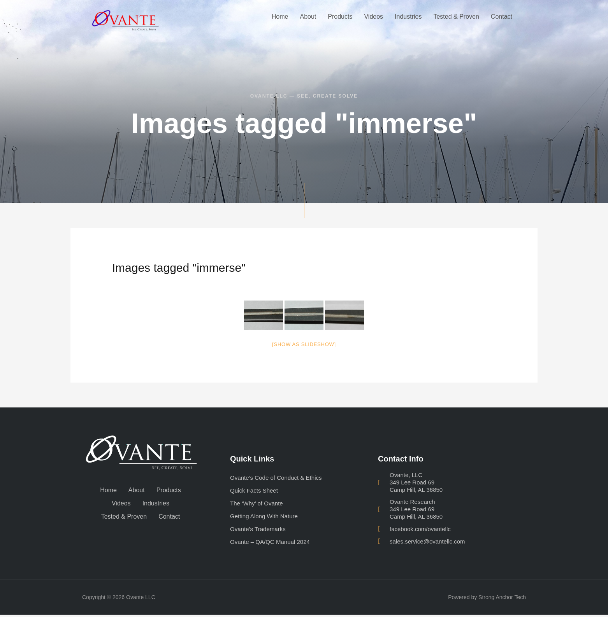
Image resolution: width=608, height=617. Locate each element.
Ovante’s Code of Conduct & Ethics (279, 477)
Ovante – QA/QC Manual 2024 (272, 543)
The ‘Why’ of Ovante (258, 504)
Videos (373, 16)
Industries (408, 16)
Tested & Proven (456, 16)
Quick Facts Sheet (255, 491)
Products (340, 16)
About (308, 16)
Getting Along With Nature (266, 517)
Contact (501, 16)
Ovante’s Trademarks (259, 530)
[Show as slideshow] (304, 344)
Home (280, 16)
